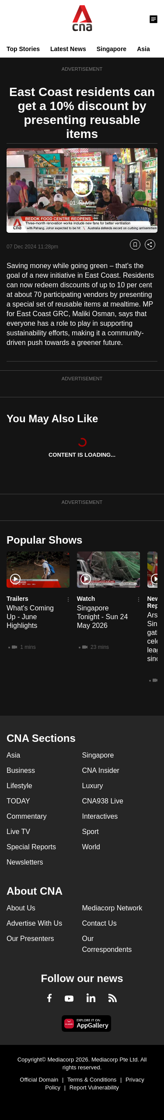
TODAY (18, 801)
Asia (143, 48)
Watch (86, 598)
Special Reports (31, 847)
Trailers (17, 598)
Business (21, 770)
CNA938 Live (102, 801)
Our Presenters (30, 938)
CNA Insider (100, 770)
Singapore (111, 48)
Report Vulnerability (94, 1087)
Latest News (68, 48)
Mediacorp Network (112, 908)
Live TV (18, 831)
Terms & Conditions (92, 1079)
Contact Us (99, 923)
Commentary (27, 816)
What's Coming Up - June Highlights (30, 616)
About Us (21, 908)
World (91, 847)
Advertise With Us (34, 923)
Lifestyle (19, 785)
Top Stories (23, 48)
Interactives (100, 816)
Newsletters (25, 862)
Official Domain (39, 1079)
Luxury (92, 785)
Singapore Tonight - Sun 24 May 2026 (102, 616)
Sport (90, 831)
